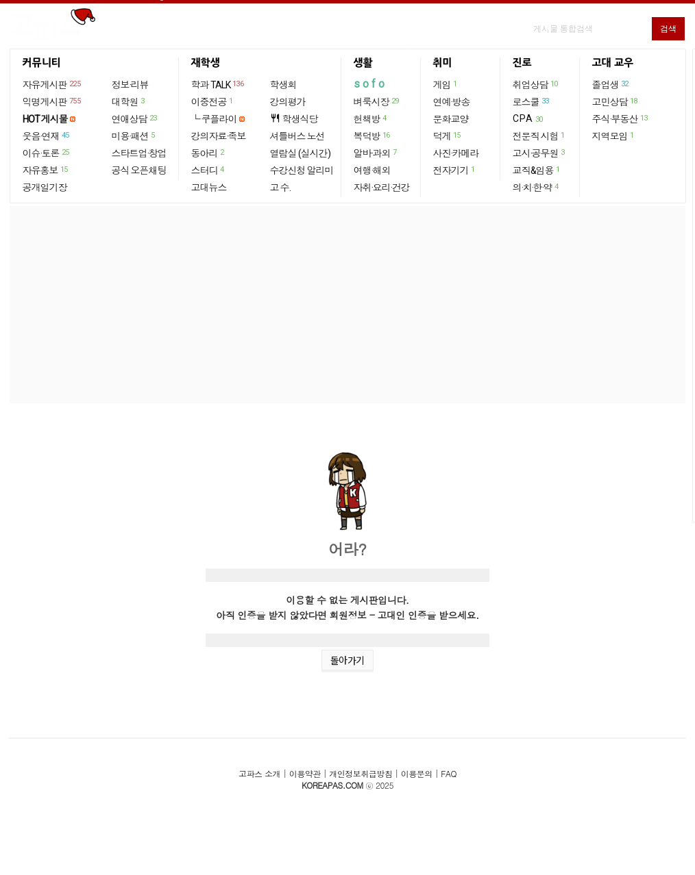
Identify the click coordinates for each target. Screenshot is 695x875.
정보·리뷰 (130, 84)
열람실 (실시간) (300, 153)
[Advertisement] (347, 305)
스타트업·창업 (139, 153)
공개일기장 (45, 187)
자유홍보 (46, 170)
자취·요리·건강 (382, 187)
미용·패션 (134, 135)
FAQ (448, 773)
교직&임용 (537, 170)
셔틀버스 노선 (297, 136)
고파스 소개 (259, 773)
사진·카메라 (456, 153)
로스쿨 (531, 101)
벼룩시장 (377, 101)
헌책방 (371, 118)
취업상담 (536, 84)
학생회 (283, 84)
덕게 (447, 135)
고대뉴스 (209, 187)
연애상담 (135, 118)
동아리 (208, 153)
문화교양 (451, 119)
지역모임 (613, 135)
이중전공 (212, 101)
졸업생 (611, 84)
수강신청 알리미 (302, 170)
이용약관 (305, 773)
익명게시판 (52, 101)
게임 (446, 84)
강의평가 (288, 102)
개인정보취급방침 (360, 773)
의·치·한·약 (536, 187)
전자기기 (454, 170)
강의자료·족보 (218, 136)
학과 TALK (218, 84)
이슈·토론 (47, 153)
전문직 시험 (539, 135)
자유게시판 (52, 84)
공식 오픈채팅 (139, 170)
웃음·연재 (47, 135)
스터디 (208, 170)
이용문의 (416, 773)
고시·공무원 (539, 153)
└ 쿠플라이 (214, 119)
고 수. (280, 187)
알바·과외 (376, 153)
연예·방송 (451, 102)
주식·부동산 (620, 118)
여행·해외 (372, 170)
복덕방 (372, 135)
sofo (370, 83)
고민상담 (615, 101)
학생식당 (294, 119)
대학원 (129, 101)
